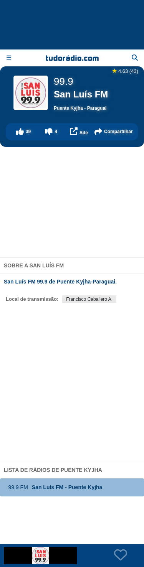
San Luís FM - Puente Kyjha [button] (54, 487)
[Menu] (9, 57)
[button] (23, 132)
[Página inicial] (72, 58)
